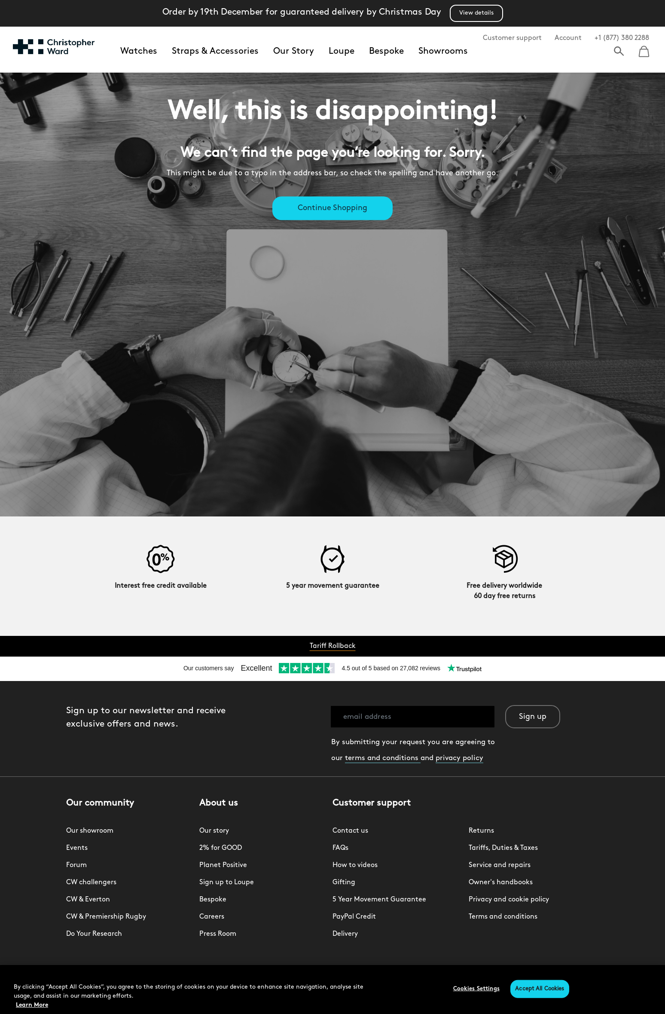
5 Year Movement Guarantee (379, 899)
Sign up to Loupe (226, 882)
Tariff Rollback (333, 646)
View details (476, 13)
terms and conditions (383, 758)
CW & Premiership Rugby (106, 916)
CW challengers (91, 882)
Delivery (345, 934)
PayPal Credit (354, 916)
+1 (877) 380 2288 (622, 38)
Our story (214, 831)
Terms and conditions (503, 916)
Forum (76, 865)
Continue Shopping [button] (332, 209)
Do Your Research (94, 934)
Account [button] (568, 38)
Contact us (350, 831)
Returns (481, 831)
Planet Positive (223, 865)
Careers (211, 916)
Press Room (217, 934)
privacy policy (459, 758)
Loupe (341, 51)
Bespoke (386, 51)
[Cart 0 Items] (644, 48)
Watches (138, 51)
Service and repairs (500, 865)
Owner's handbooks (501, 882)
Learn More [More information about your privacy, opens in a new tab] (32, 1005)
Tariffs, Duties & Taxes (503, 848)
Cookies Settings (476, 989)
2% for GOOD (220, 848)
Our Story (293, 51)
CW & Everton (88, 899)
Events (77, 848)
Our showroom (89, 831)
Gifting (343, 882)
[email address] (412, 716)
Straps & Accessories (215, 51)
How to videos (355, 865)
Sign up (532, 717)
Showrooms (443, 51)
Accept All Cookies (539, 989)
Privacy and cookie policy (509, 899)
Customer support (512, 38)
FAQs (340, 848)
